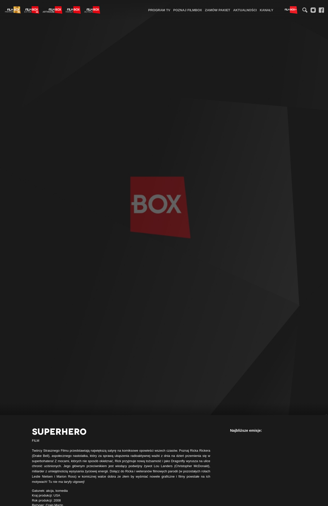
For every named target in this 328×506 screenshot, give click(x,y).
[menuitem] (159, 9)
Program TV (159, 10)
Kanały (266, 10)
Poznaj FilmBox (187, 10)
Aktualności (245, 10)
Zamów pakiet (217, 10)
